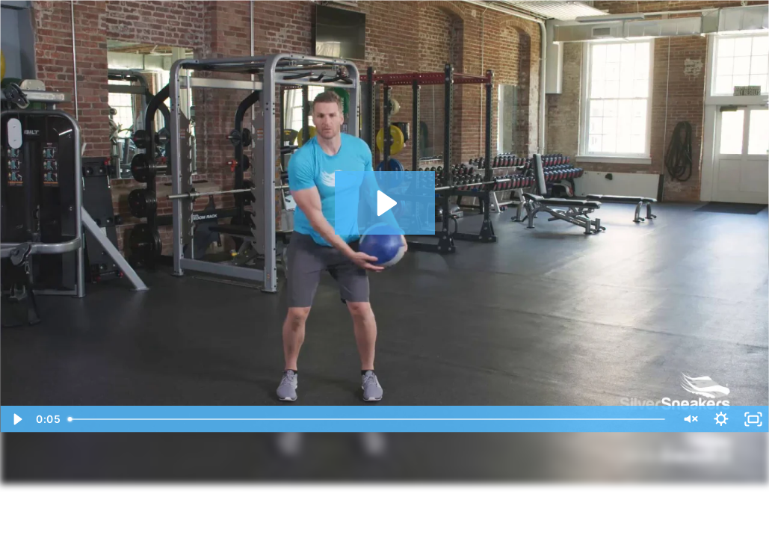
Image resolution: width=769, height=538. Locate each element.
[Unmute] (689, 419)
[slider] (367, 419)
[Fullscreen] (753, 419)
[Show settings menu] (721, 419)
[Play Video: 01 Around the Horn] (385, 203)
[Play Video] (16, 419)
